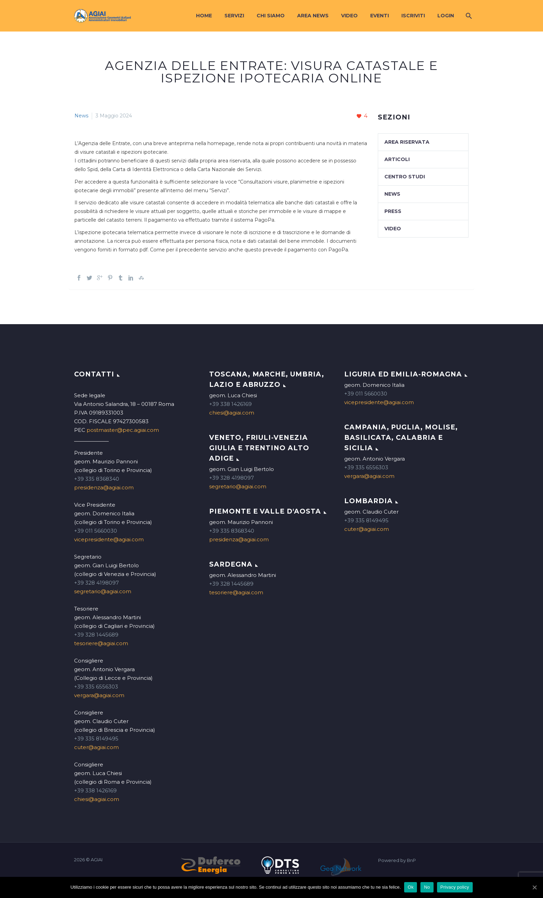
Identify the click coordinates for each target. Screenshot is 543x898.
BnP (411, 860)
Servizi (234, 15)
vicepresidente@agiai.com (109, 539)
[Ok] (534, 887)
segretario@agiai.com (102, 591)
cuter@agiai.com (96, 747)
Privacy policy (454, 887)
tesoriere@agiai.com (101, 643)
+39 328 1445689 (96, 634)
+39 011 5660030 (95, 530)
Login (445, 15)
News (81, 116)
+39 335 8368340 (96, 478)
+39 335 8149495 (96, 738)
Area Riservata (406, 142)
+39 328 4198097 (96, 582)
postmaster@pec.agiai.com (123, 430)
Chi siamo (271, 15)
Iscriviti (413, 15)
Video (349, 15)
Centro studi (404, 177)
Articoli (397, 159)
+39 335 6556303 (96, 686)
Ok (410, 887)
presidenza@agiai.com (104, 487)
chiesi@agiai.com (96, 799)
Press (392, 211)
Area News (313, 15)
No (427, 887)
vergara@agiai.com (99, 695)
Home (204, 15)
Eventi (379, 15)
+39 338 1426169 (95, 790)
